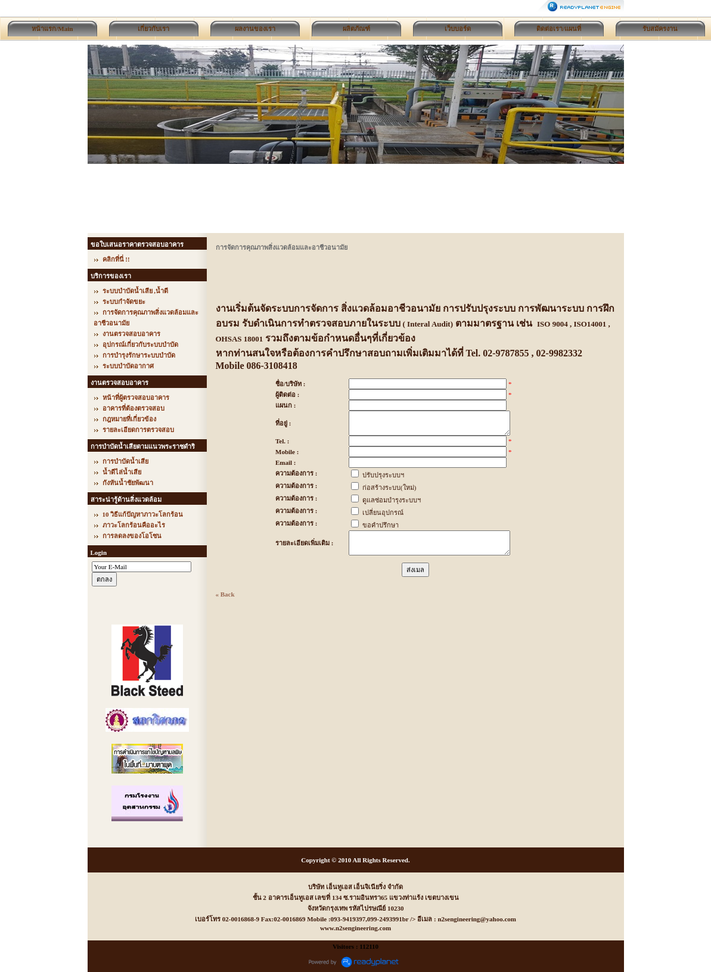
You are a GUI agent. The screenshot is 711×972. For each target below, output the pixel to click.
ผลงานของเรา (255, 28)
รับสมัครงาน (660, 28)
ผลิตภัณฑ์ (356, 28)
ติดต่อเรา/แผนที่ (558, 28)
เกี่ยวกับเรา (153, 28)
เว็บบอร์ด (458, 28)
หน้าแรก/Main (52, 28)
